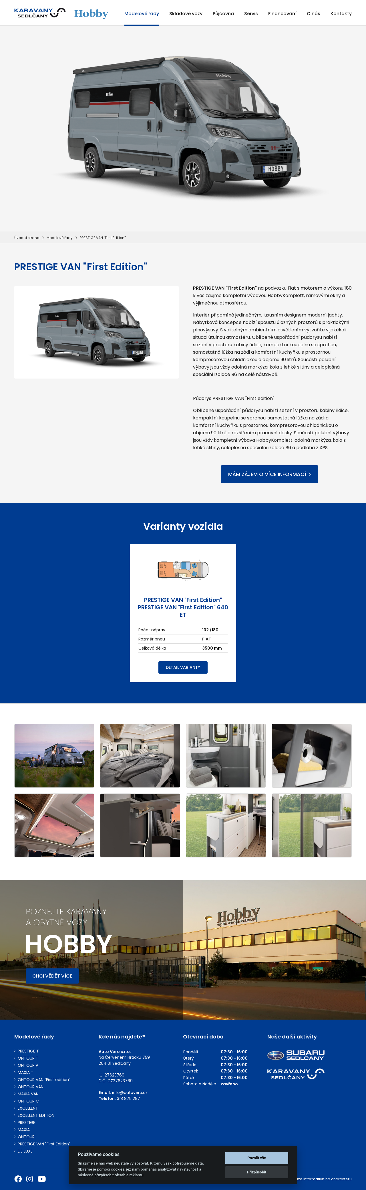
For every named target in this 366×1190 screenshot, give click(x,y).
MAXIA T (25, 1072)
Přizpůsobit (256, 1172)
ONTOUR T (28, 1058)
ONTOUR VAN (30, 1086)
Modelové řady (141, 13)
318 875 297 (128, 1098)
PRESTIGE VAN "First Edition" (44, 1144)
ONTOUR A (28, 1065)
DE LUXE (25, 1151)
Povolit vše (256, 1158)
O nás (313, 13)
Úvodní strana (26, 237)
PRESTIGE (26, 1122)
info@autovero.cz (130, 1092)
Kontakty (341, 13)
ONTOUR (26, 1137)
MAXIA (24, 1129)
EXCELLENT (28, 1108)
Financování (282, 13)
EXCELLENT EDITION (36, 1115)
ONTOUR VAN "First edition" (44, 1079)
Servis (251, 13)
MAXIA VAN (28, 1094)
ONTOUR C (28, 1101)
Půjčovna (223, 13)
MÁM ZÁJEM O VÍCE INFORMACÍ (269, 474)
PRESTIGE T (28, 1051)
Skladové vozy (185, 13)
